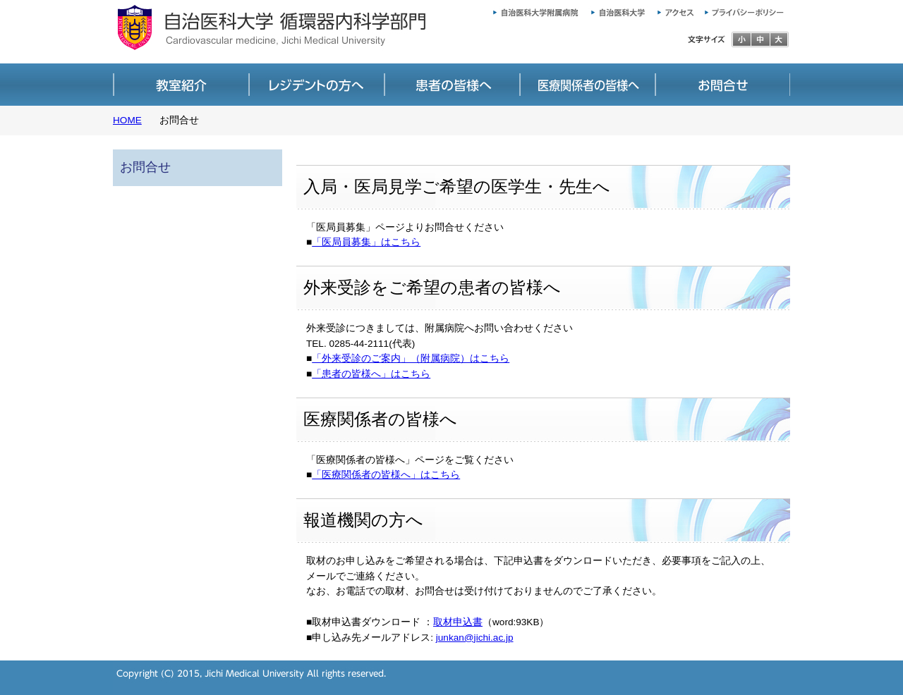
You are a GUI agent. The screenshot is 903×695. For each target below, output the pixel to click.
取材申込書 (458, 622)
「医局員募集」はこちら (366, 242)
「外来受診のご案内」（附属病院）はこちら (410, 358)
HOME (127, 120)
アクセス (677, 10)
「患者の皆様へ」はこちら (371, 374)
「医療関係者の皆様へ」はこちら (386, 474)
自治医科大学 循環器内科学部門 (289, 31)
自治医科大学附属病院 (531, 10)
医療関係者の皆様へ (587, 84)
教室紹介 (180, 84)
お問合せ (722, 84)
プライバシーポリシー (747, 10)
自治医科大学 (616, 10)
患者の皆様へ (451, 84)
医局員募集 (316, 84)
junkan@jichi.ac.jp (475, 637)
